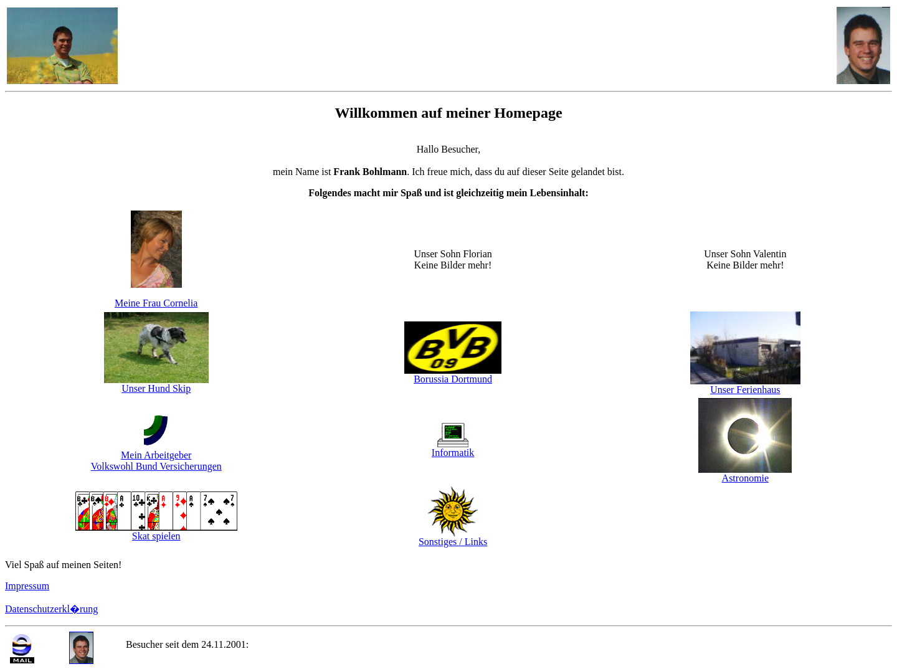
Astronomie (745, 478)
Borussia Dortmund (453, 379)
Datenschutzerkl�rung (51, 609)
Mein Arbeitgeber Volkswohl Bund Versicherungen (156, 461)
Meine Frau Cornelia (156, 303)
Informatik (453, 452)
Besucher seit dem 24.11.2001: (188, 644)
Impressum (27, 586)
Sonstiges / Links (453, 537)
